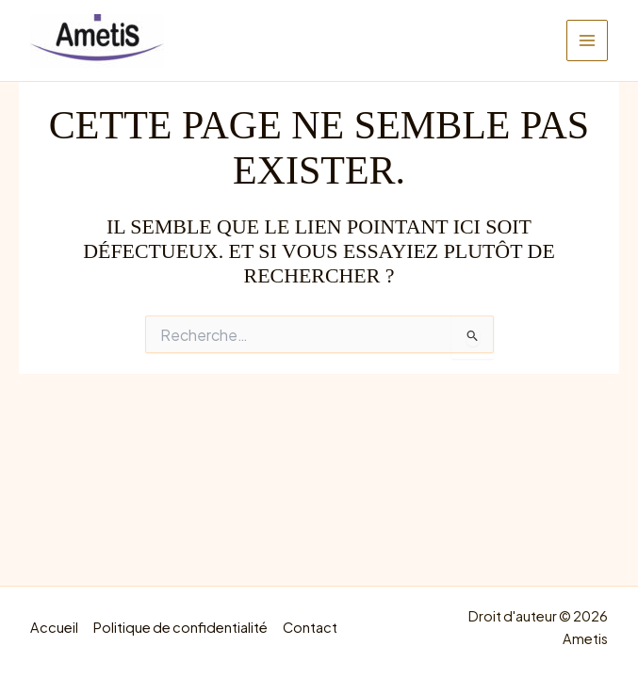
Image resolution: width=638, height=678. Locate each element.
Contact (310, 627)
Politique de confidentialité (180, 627)
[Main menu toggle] (587, 40)
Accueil (54, 627)
